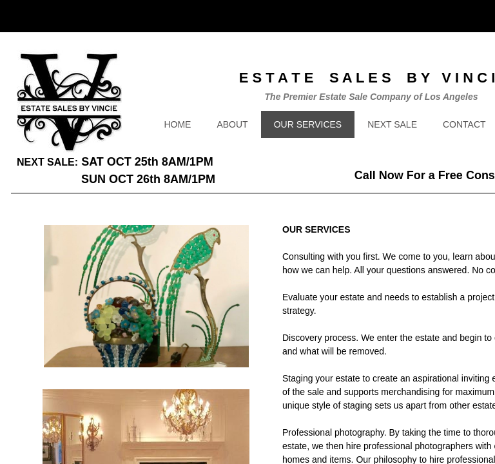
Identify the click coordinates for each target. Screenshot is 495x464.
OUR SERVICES (308, 124)
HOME (177, 124)
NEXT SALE (392, 124)
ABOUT (232, 124)
